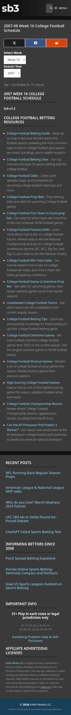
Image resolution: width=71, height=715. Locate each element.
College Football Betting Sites (27, 159)
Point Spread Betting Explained (30, 558)
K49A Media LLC (15, 663)
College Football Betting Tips (27, 319)
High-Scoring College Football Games (33, 382)
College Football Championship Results (34, 404)
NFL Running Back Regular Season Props (33, 474)
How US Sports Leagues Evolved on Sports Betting (34, 586)
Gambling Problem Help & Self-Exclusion (35, 639)
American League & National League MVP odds (35, 489)
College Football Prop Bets (25, 197)
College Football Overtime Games (30, 335)
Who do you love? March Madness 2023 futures (33, 504)
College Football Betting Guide (28, 133)
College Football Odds (22, 176)
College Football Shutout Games (29, 361)
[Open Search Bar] (49, 8)
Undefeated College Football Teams (32, 303)
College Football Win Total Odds (29, 260)
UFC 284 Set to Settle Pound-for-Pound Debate (31, 519)
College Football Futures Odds (28, 229)
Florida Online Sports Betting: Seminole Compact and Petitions (32, 571)
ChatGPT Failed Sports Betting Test (33, 531)
